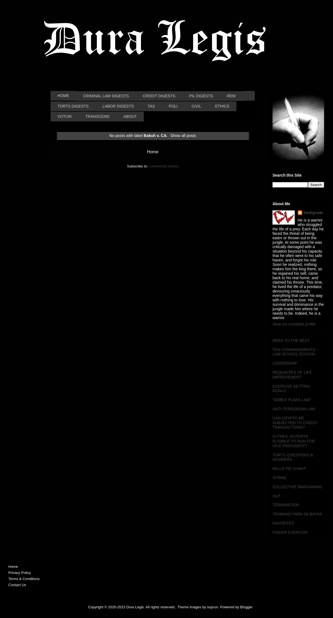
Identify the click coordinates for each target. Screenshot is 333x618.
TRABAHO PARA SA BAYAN (297, 514)
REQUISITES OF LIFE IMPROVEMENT (292, 374)
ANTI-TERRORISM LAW (294, 409)
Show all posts (183, 135)
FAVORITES (283, 523)
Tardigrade (313, 212)
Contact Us (17, 585)
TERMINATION (286, 505)
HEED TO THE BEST (291, 340)
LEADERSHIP (285, 363)
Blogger (246, 607)
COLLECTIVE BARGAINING (297, 487)
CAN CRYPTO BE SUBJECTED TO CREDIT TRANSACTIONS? (295, 423)
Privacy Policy (19, 573)
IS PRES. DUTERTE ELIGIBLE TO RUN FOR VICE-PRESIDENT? (294, 441)
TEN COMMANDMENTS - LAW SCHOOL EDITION (295, 352)
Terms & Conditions (24, 579)
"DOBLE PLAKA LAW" (292, 400)
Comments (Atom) (163, 166)
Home (152, 151)
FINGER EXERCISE (290, 532)
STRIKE (280, 477)
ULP (276, 496)
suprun (212, 607)
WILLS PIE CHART (289, 468)
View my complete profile (294, 324)
